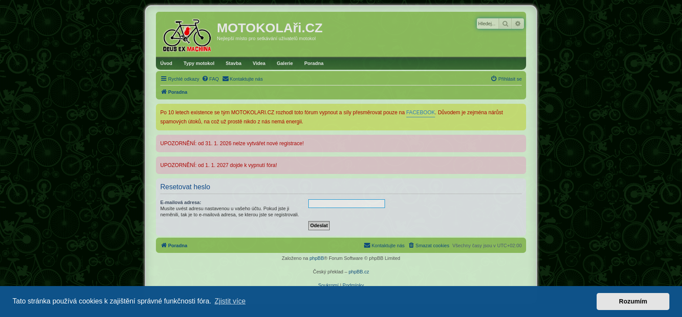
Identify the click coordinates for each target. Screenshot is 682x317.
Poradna (314, 63)
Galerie (285, 63)
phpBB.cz (358, 271)
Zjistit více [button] (230, 301)
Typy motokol (199, 63)
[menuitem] (210, 79)
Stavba (233, 63)
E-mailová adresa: (180, 202)
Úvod (166, 63)
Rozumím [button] (633, 301)
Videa (259, 63)
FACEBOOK (420, 112)
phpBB (317, 258)
